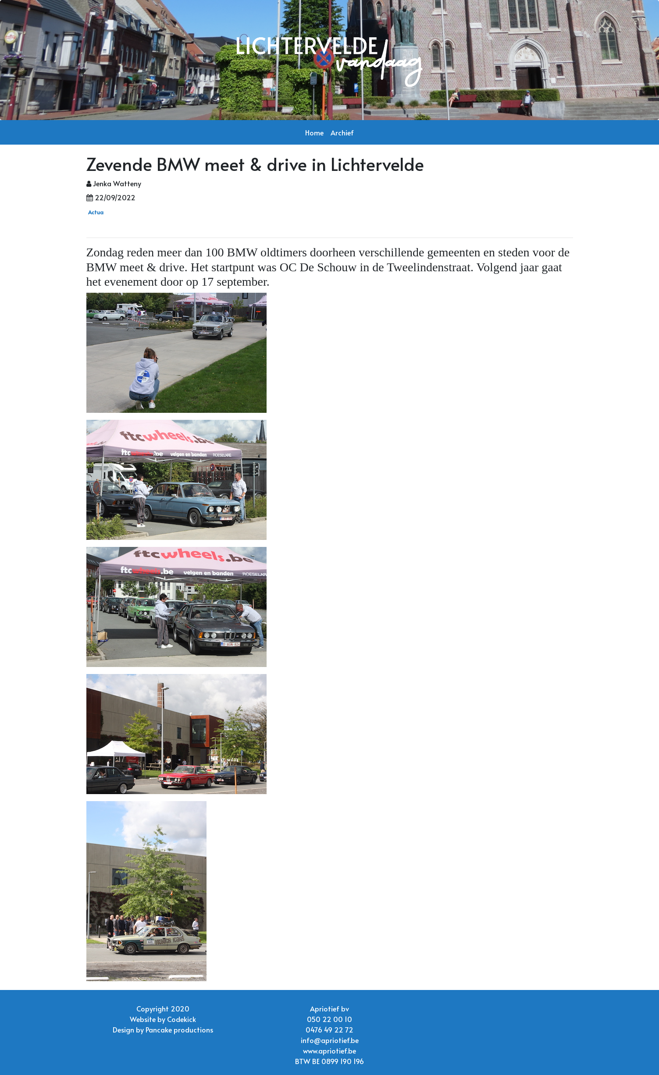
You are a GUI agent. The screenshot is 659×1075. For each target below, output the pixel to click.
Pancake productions (179, 1029)
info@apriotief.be (330, 1040)
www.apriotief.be (329, 1050)
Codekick (181, 1019)
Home (314, 132)
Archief (342, 132)
